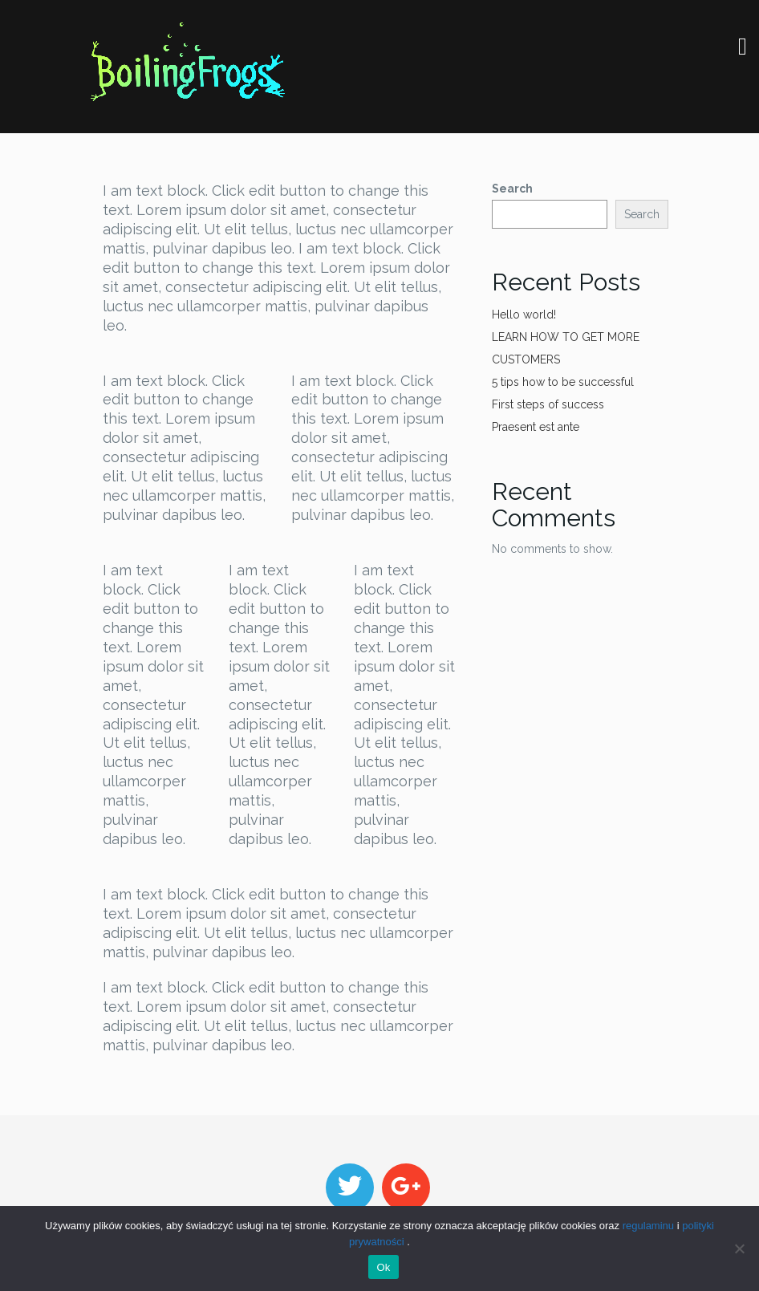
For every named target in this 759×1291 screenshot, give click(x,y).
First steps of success (548, 404)
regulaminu (648, 1226)
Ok (383, 1267)
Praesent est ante (535, 426)
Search (512, 188)
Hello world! (524, 314)
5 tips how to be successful (563, 382)
